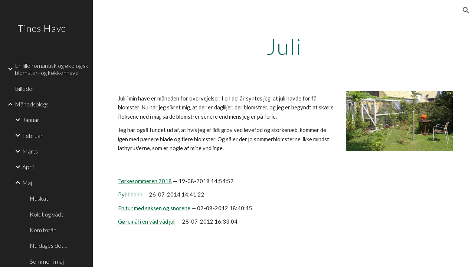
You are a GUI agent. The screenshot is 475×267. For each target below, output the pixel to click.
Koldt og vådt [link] (46, 214)
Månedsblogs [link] (32, 104)
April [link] (28, 166)
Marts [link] (30, 151)
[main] (284, 46)
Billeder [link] (25, 88)
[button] (466, 10)
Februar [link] (32, 135)
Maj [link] (27, 182)
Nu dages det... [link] (48, 245)
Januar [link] (30, 119)
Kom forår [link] (43, 229)
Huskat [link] (39, 198)
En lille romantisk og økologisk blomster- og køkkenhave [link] (51, 69)
